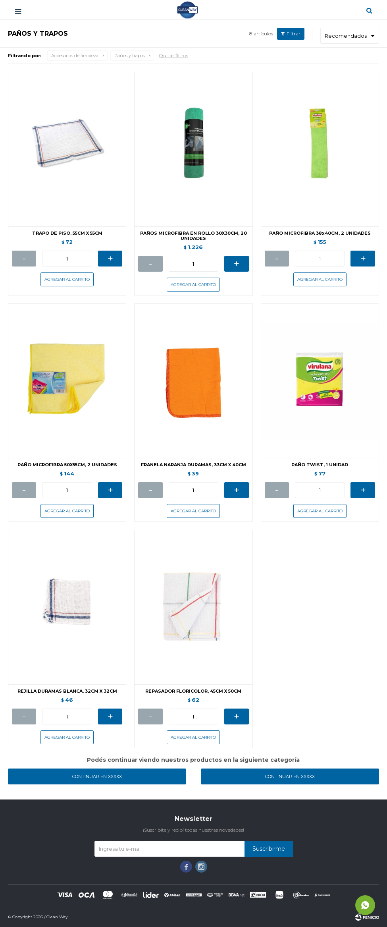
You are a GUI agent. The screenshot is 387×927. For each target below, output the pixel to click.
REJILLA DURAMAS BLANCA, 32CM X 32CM (67, 691)
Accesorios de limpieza (74, 55)
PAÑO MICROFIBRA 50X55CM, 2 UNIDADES (67, 464)
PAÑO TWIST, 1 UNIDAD (319, 464)
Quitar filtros (173, 55)
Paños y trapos (129, 55)
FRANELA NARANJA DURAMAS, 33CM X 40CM (193, 464)
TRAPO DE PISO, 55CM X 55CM (67, 233)
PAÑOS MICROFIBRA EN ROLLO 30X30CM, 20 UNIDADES (193, 236)
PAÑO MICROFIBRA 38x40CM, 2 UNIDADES (320, 233)
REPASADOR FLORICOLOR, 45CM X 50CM (193, 691)
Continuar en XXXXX (97, 776)
